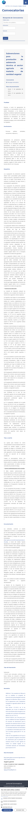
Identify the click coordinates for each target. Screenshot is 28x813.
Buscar (5, 38)
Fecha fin (5, 31)
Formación (15, 6)
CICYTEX (7, 6)
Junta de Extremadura (14, 783)
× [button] (26, 788)
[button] (1, 798)
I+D (11, 6)
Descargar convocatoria (12, 82)
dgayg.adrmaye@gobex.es (10, 770)
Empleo (20, 6)
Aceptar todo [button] (7, 810)
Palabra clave (6, 20)
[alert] (14, 800)
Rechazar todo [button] (20, 810)
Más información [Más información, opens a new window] (4, 796)
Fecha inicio (5, 25)
